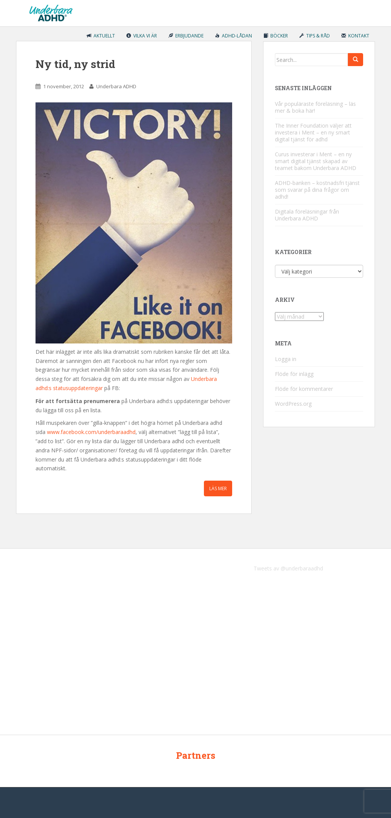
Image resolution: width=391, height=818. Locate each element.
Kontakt (355, 35)
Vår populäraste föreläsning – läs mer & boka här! (315, 107)
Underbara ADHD (116, 86)
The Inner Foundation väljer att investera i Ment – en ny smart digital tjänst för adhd (313, 132)
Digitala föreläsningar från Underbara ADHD (307, 215)
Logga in (285, 359)
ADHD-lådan (233, 35)
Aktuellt (101, 35)
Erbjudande (186, 35)
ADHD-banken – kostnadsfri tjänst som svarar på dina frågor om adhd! (317, 189)
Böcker (275, 35)
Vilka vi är (141, 35)
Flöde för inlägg (294, 373)
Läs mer (218, 488)
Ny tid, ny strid (75, 64)
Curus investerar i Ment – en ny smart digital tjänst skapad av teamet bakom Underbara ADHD (315, 161)
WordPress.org (293, 403)
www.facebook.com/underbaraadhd (91, 432)
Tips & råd (314, 35)
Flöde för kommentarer (304, 388)
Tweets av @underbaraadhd (288, 568)
